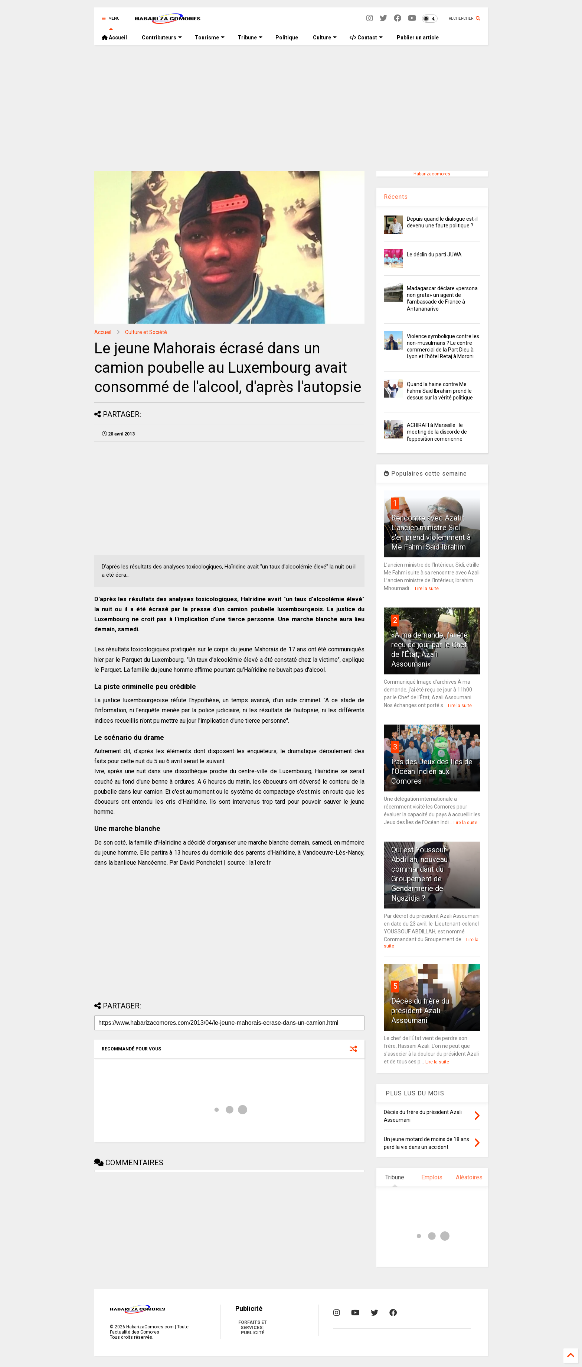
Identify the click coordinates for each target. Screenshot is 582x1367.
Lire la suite (427, 588)
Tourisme (210, 38)
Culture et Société (146, 332)
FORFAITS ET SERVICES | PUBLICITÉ (252, 1327)
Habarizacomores (431, 173)
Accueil (114, 38)
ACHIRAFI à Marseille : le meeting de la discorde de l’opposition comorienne (437, 431)
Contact (366, 38)
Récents (396, 196)
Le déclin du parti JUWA (434, 254)
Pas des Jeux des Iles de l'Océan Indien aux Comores (432, 771)
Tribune (250, 38)
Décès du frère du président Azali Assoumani (420, 1011)
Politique (286, 38)
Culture (325, 38)
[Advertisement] (291, 108)
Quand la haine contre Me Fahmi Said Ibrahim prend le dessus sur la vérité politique (440, 391)
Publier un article (417, 38)
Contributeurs (162, 38)
